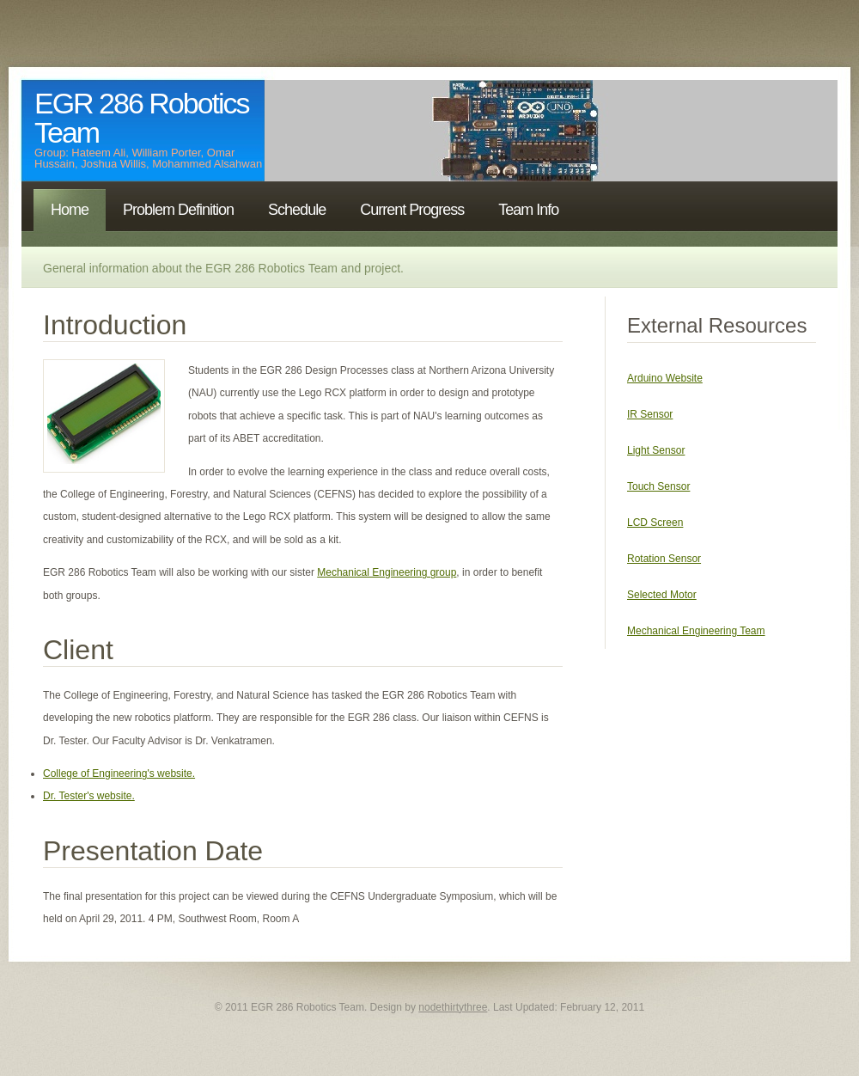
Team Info (528, 209)
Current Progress (412, 209)
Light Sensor (656, 450)
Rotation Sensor (664, 559)
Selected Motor (662, 595)
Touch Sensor (658, 486)
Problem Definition (178, 209)
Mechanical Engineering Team (696, 631)
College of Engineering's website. (119, 773)
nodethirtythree (452, 1007)
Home (69, 209)
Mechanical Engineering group (386, 572)
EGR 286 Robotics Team (141, 118)
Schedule (297, 209)
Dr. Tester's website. (89, 796)
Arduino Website (665, 378)
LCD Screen (655, 523)
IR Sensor (650, 414)
